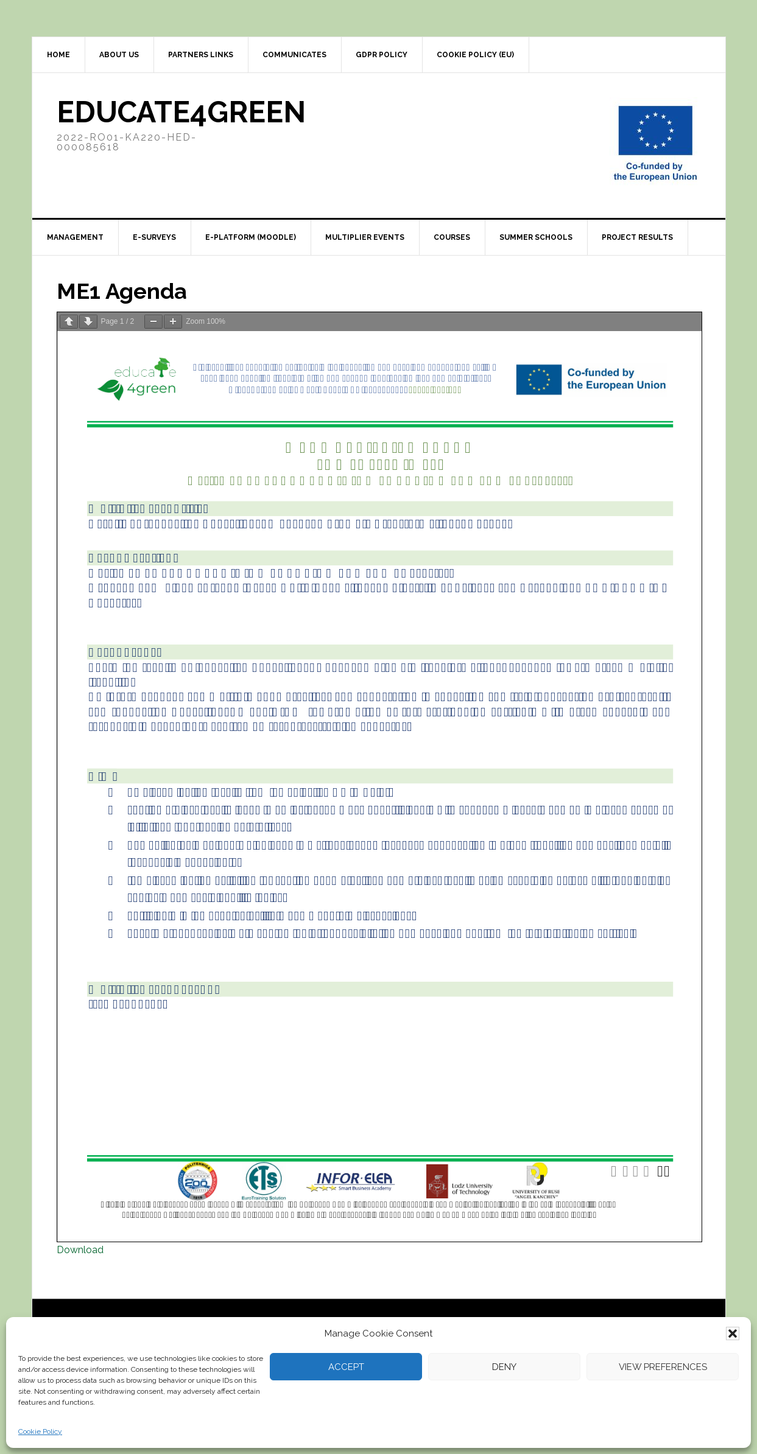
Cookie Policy (40, 1431)
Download (80, 1250)
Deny (504, 1366)
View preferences (663, 1366)
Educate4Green (181, 112)
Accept (346, 1366)
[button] (733, 1333)
